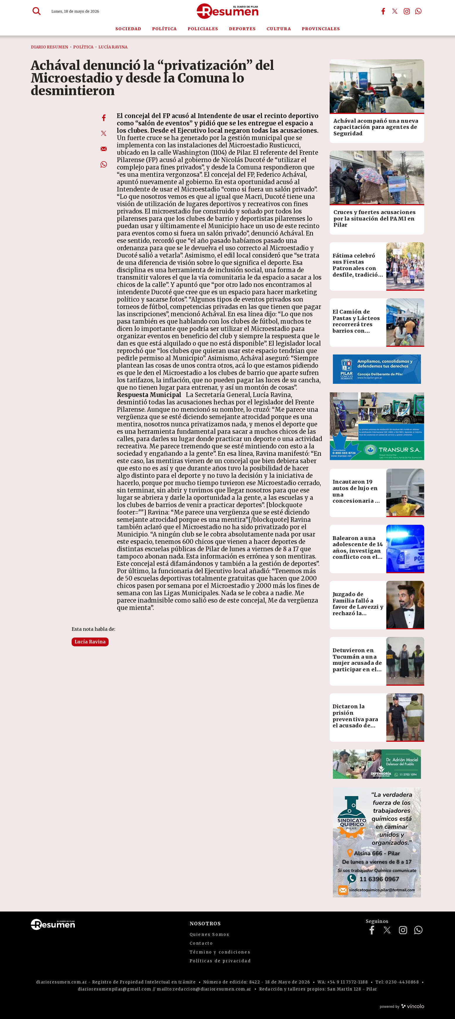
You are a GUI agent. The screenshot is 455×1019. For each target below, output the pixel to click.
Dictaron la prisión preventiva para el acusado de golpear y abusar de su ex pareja (356, 722)
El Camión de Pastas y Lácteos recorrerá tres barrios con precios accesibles (356, 327)
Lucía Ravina (90, 642)
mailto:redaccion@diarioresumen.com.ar (204, 989)
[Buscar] (37, 11)
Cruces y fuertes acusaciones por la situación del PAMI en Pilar (374, 218)
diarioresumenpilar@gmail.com (114, 989)
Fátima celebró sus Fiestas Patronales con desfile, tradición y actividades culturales (357, 271)
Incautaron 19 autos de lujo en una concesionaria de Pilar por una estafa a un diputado (357, 500)
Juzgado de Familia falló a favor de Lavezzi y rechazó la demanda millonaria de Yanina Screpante (358, 616)
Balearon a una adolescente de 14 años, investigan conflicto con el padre (358, 551)
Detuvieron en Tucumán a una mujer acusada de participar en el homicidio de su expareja (357, 666)
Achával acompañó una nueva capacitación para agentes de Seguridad (376, 127)
